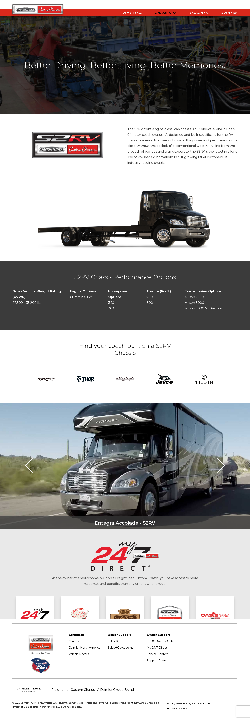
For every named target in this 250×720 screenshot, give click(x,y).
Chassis (163, 13)
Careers (74, 641)
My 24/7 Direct (157, 647)
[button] (32, 466)
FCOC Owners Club (160, 641)
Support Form (156, 660)
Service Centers (157, 654)
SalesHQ (114, 641)
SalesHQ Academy (120, 647)
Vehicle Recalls (79, 654)
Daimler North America (84, 647)
